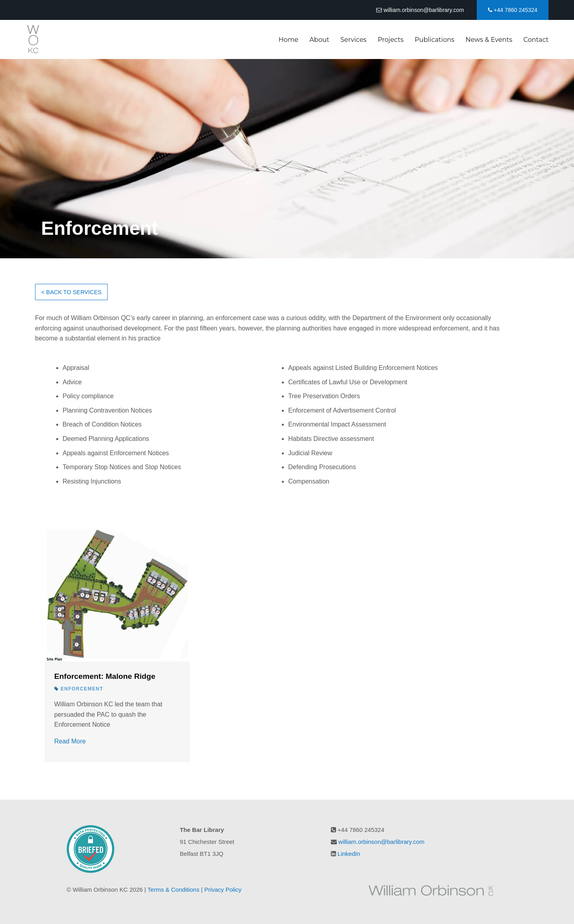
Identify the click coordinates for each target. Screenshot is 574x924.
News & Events (489, 39)
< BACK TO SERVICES (71, 292)
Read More (70, 741)
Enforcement (82, 689)
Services (353, 39)
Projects (390, 39)
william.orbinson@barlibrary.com (420, 10)
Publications (434, 39)
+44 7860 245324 (512, 10)
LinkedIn (349, 853)
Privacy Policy (222, 889)
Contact (535, 39)
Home (289, 39)
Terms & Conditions (173, 889)
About (319, 39)
